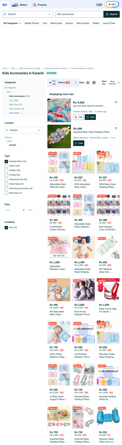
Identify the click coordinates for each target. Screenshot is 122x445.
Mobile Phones (32, 23)
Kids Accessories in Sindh (29, 68)
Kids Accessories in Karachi (55, 68)
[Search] (111, 14)
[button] (63, 82)
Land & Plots (109, 23)
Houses (69, 23)
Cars (44, 23)
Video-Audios (82, 23)
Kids (13, 68)
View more (15, 113)
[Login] (99, 4)
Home (4, 68)
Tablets (95, 23)
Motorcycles (56, 23)
